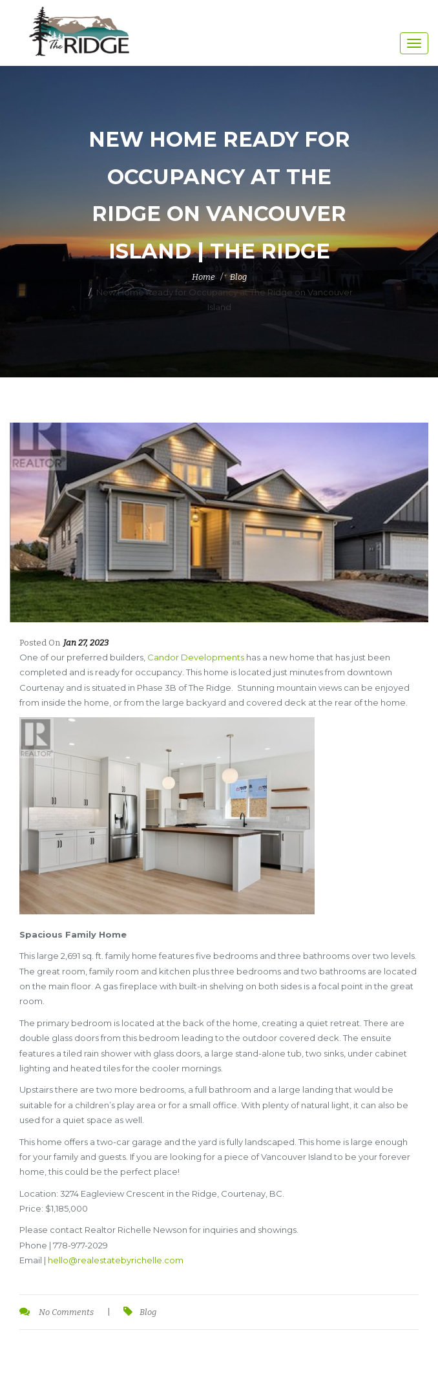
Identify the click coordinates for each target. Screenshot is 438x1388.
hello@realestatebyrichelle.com (115, 1260)
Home (203, 277)
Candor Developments (195, 657)
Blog (238, 277)
